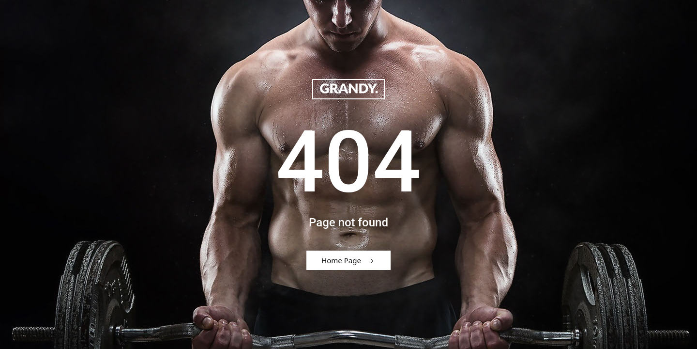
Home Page (348, 260)
